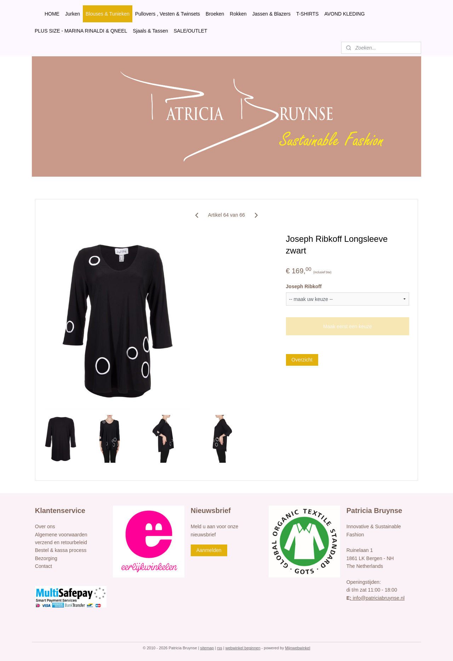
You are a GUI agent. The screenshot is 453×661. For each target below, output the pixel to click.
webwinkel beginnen (242, 648)
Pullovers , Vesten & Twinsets (167, 14)
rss (219, 648)
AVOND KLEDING (344, 14)
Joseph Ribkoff (304, 286)
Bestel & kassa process (61, 550)
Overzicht (302, 360)
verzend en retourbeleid (61, 542)
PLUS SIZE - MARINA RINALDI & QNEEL (81, 31)
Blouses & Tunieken (108, 14)
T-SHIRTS (307, 14)
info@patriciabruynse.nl (377, 598)
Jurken (72, 14)
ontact (45, 566)
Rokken (238, 14)
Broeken (215, 14)
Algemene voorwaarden (61, 534)
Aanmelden (209, 550)
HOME (52, 14)
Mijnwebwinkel (297, 648)
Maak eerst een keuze (347, 326)
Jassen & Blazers (271, 14)
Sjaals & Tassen (150, 31)
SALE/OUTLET (190, 31)
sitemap (207, 648)
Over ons (45, 526)
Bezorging (46, 558)
